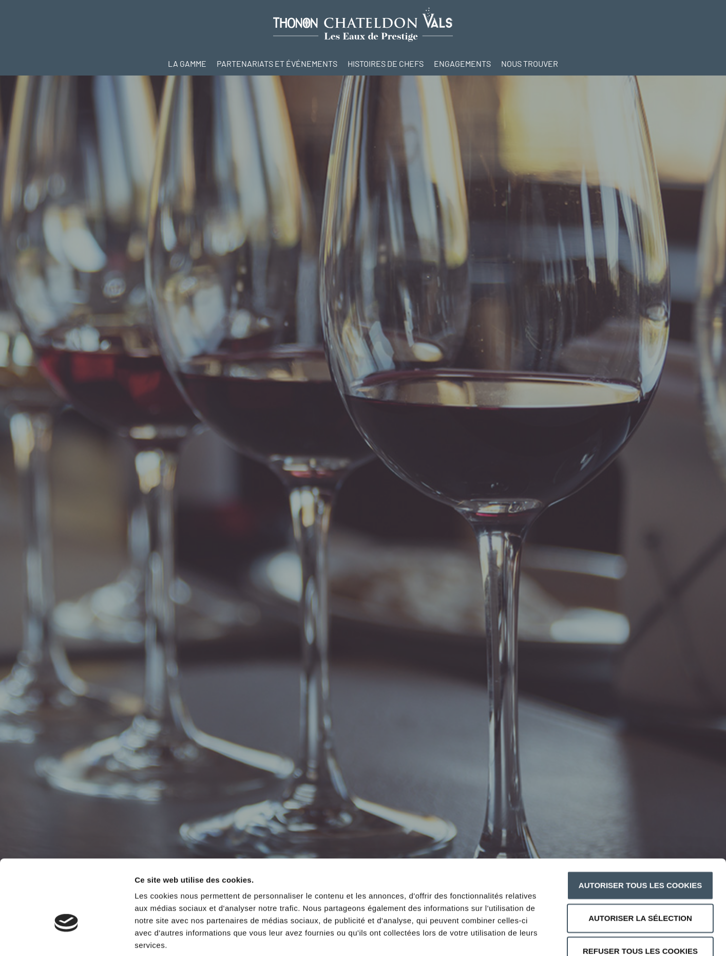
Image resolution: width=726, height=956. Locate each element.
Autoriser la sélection (640, 855)
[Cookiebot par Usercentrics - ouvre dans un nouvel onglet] (66, 936)
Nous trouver (529, 63)
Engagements (462, 63)
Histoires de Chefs (386, 63)
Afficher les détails (565, 935)
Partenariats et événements (277, 63)
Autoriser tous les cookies (640, 822)
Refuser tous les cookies (640, 888)
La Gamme (187, 63)
